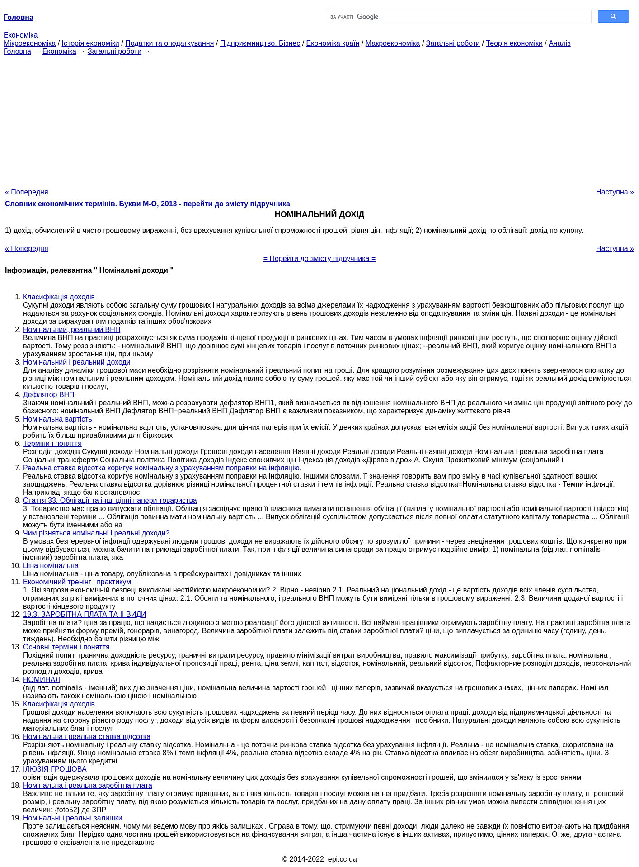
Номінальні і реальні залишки (72, 818)
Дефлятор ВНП (49, 394)
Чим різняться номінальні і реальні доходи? (96, 533)
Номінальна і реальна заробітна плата (87, 785)
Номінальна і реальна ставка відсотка (86, 736)
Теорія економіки (514, 43)
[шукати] (457, 17)
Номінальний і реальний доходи (77, 362)
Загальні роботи (453, 43)
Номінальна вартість (57, 419)
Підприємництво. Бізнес (260, 43)
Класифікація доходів (59, 297)
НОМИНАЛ (41, 679)
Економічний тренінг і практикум (77, 582)
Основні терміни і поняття (66, 647)
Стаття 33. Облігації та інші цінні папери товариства (110, 500)
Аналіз (560, 43)
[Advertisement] (319, 119)
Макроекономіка (393, 43)
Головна (17, 51)
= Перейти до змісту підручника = (319, 258)
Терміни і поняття (52, 443)
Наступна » (615, 192)
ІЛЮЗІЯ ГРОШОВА (55, 769)
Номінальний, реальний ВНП (71, 329)
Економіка (21, 35)
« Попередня (26, 192)
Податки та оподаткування (169, 43)
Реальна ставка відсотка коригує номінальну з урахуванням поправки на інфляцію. (162, 468)
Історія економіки (90, 43)
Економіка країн (333, 43)
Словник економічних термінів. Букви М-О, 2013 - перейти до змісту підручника (147, 204)
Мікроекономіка (30, 43)
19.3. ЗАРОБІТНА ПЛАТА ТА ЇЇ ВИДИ (84, 614)
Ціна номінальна (51, 565)
